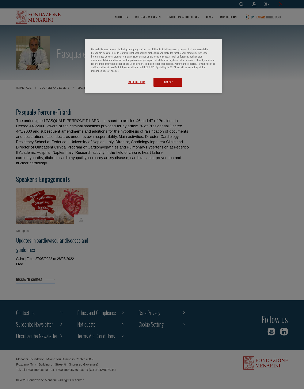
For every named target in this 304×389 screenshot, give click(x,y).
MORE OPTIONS (136, 82)
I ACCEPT (168, 82)
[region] (153, 66)
